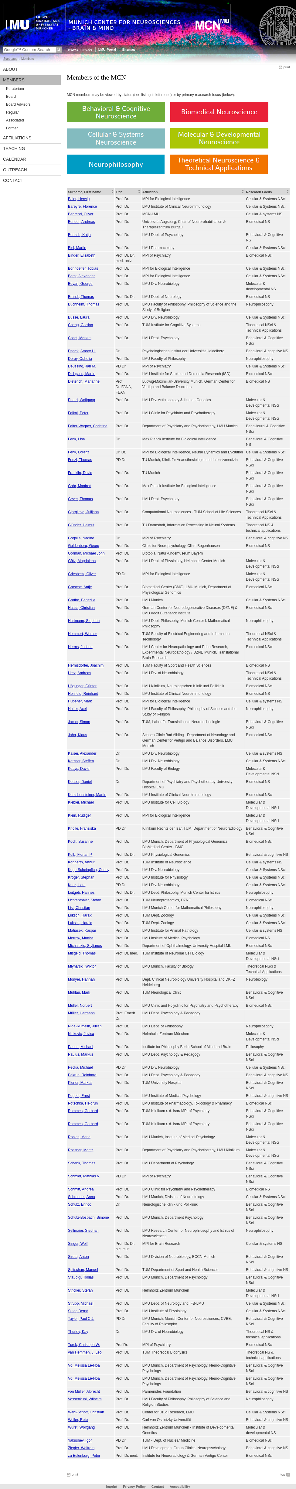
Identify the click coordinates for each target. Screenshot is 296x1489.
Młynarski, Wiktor (82, 966)
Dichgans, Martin (81, 374)
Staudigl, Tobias (81, 1277)
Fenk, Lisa (76, 439)
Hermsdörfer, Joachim (86, 665)
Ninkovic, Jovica (81, 1034)
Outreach (15, 169)
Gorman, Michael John (86, 553)
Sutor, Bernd (78, 1311)
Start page (10, 58)
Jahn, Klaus (77, 735)
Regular (12, 112)
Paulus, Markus (80, 1054)
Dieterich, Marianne (84, 381)
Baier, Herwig (79, 199)
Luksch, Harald (80, 915)
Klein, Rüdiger (79, 815)
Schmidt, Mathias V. (84, 1176)
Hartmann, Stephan (84, 621)
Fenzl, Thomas (80, 460)
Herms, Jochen (80, 647)
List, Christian (79, 908)
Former (12, 128)
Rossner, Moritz (80, 1150)
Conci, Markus (79, 338)
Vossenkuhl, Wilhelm (85, 1399)
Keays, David (79, 769)
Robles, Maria (79, 1137)
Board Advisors (18, 104)
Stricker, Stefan (80, 1290)
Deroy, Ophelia (80, 359)
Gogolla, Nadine (81, 538)
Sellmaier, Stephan (83, 1230)
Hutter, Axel (77, 709)
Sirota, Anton (78, 1257)
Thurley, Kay (78, 1332)
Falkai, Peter (78, 413)
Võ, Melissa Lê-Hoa (84, 1365)
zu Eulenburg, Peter (84, 1455)
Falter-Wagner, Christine (87, 426)
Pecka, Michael (80, 1067)
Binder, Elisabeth (81, 255)
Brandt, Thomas (81, 297)
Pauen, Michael (80, 1047)
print (287, 67)
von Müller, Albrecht (84, 1391)
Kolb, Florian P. (80, 854)
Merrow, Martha (80, 938)
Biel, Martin (77, 248)
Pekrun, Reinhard (82, 1075)
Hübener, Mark (80, 701)
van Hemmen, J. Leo (85, 1352)
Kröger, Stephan (81, 877)
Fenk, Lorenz (78, 452)
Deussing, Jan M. (82, 366)
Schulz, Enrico (79, 1204)
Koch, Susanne (80, 841)
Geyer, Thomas (80, 499)
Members (14, 79)
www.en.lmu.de (80, 49)
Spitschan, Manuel (83, 1270)
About (10, 69)
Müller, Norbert (80, 1005)
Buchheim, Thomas (83, 304)
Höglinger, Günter (82, 686)
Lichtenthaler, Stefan (84, 900)
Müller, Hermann (81, 1013)
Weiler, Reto (78, 1420)
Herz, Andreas (79, 673)
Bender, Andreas (81, 222)
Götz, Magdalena (82, 561)
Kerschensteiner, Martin (87, 795)
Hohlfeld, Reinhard (83, 694)
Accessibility (180, 1486)
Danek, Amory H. (82, 351)
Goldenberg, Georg (83, 546)
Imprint (111, 1486)
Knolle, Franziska (82, 828)
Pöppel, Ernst (79, 1096)
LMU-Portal (107, 49)
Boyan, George (80, 284)
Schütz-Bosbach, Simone (88, 1217)
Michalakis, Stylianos (85, 946)
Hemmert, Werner (82, 634)
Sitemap (128, 49)
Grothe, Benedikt (81, 600)
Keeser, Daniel (80, 782)
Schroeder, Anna (81, 1197)
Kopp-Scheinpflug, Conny (88, 870)
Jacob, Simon (79, 722)
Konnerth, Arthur (81, 862)
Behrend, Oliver (80, 214)
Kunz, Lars (76, 885)
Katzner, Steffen (81, 761)
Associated (15, 120)
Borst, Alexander (81, 276)
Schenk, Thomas (81, 1163)
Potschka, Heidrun (83, 1103)
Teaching (14, 148)
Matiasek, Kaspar (82, 930)
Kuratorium (15, 89)
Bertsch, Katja (79, 235)
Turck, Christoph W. (84, 1345)
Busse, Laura (79, 317)
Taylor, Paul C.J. (81, 1319)
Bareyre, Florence (82, 206)
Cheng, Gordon (80, 325)
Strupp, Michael (80, 1303)
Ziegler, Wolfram (81, 1448)
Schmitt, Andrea (81, 1189)
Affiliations (17, 137)
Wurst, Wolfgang (81, 1427)
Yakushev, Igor (80, 1440)
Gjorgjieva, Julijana (83, 512)
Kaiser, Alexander (82, 753)
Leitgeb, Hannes (81, 892)
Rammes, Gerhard (83, 1111)
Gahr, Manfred (79, 486)
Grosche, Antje (80, 587)
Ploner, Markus (80, 1083)
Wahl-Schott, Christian (86, 1412)
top (283, 1474)
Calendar (14, 159)
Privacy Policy (134, 1486)
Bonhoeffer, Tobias (83, 268)
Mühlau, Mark (79, 992)
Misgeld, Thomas (82, 953)
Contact (13, 180)
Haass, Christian (81, 608)
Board (11, 96)
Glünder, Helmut (81, 525)
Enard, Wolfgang (81, 400)
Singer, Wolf (77, 1243)
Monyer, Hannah (81, 979)
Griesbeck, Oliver (82, 574)
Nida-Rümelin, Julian (85, 1026)
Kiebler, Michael (81, 802)
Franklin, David (80, 473)
